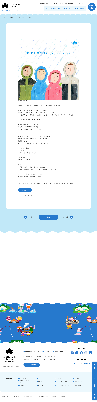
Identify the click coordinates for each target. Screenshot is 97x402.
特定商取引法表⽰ (43, 396)
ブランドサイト (42, 378)
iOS (76, 363)
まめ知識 (22, 385)
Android (88, 363)
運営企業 (40, 381)
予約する (36, 359)
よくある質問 (5, 396)
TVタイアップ (26, 359)
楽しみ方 (46, 351)
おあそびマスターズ (79, 381)
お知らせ (39, 356)
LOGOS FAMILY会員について (52, 356)
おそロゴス (77, 378)
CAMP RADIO (78, 385)
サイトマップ (16, 396)
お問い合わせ (25, 190)
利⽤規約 (63, 396)
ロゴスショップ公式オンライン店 (27, 381)
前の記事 (31, 217)
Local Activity (59, 351)
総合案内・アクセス (28, 356)
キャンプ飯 (40, 385)
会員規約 (54, 396)
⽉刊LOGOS (59, 378)
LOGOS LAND (23, 378)
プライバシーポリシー (29, 396)
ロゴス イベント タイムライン (63, 385)
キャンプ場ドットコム (61, 381)
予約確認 (44, 359)
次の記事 (65, 217)
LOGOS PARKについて (32, 351)
